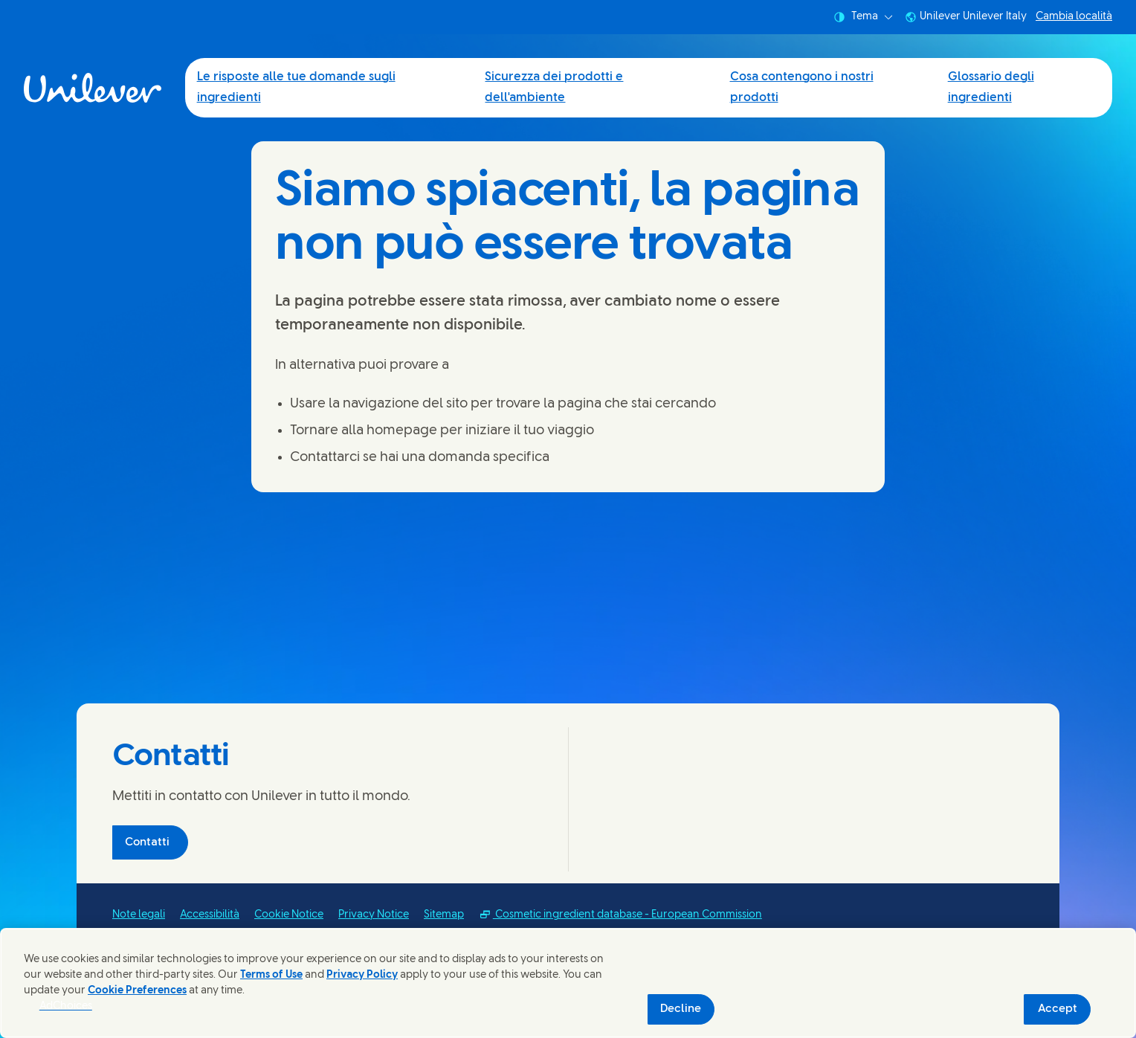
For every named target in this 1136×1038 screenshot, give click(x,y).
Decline (680, 1009)
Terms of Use (271, 975)
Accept (1057, 1009)
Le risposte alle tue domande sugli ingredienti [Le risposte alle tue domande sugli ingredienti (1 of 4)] (296, 87)
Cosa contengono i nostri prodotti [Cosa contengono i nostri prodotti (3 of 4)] (802, 87)
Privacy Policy (362, 975)
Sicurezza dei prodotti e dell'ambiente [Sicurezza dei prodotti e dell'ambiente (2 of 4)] (554, 87)
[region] (568, 983)
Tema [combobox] (863, 17)
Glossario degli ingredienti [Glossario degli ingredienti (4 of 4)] (991, 87)
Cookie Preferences (137, 990)
